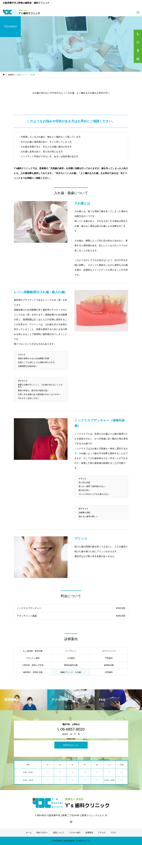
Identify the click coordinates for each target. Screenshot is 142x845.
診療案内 (89, 832)
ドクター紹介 (75, 832)
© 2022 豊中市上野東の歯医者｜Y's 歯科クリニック (71, 841)
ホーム (29, 832)
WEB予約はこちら (71, 745)
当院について (58, 832)
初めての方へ (42, 832)
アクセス (102, 832)
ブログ (113, 832)
